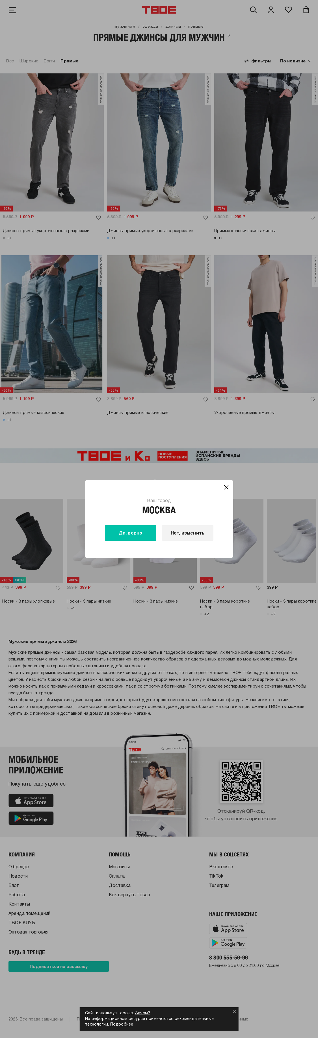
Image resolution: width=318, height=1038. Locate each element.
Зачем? (142, 1013)
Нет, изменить (188, 533)
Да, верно (130, 533)
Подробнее (121, 1024)
